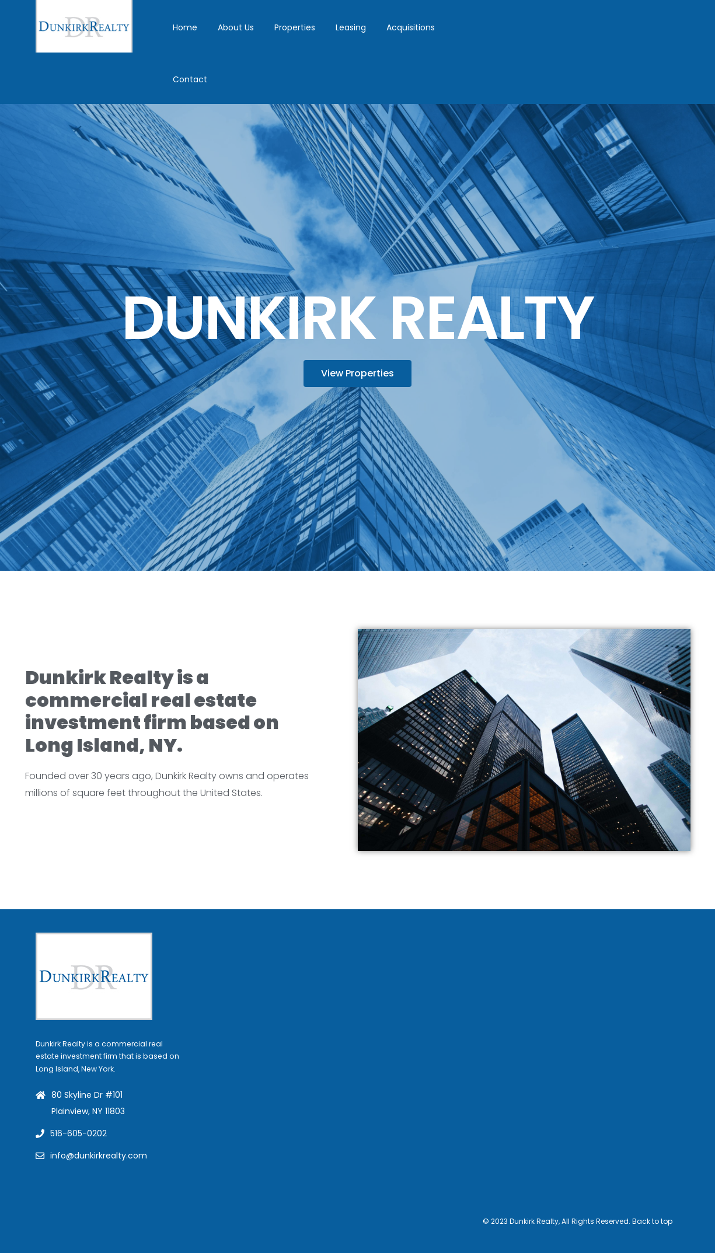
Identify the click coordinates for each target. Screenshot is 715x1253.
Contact (190, 79)
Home (185, 27)
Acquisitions (410, 27)
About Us (236, 27)
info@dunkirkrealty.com (98, 1155)
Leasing (351, 27)
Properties (294, 27)
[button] (357, 373)
